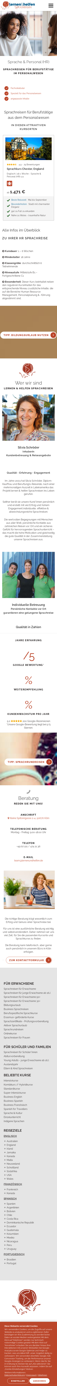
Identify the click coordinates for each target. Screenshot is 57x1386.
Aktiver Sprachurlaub (15, 1025)
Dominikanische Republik (20, 1222)
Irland (10, 1148)
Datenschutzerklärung (14, 1375)
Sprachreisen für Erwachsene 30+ (22, 1001)
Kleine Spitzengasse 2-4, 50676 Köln (28, 818)
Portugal (11, 1263)
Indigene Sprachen (14, 1121)
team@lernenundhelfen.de (28, 860)
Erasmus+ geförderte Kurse (19, 1017)
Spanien (11, 1203)
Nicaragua (12, 1241)
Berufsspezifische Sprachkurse (21, 1013)
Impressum (31, 1375)
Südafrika (12, 1171)
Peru (9, 1245)
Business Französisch (15, 1105)
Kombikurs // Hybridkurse (18, 1084)
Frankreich (12, 1189)
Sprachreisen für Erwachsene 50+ (22, 997)
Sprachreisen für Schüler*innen (20, 1052)
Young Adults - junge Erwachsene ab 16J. (26, 1060)
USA (9, 1175)
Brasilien (11, 1259)
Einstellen (18, 1381)
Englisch (10, 1136)
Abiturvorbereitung (14, 1056)
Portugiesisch (14, 1254)
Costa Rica (12, 1218)
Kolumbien (13, 1233)
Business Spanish (13, 1100)
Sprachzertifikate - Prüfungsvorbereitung (26, 1021)
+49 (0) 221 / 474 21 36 (28, 846)
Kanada (11, 1156)
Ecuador (11, 1226)
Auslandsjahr (11, 1064)
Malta (10, 1160)
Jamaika (11, 1152)
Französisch (13, 1184)
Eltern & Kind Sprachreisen (18, 1068)
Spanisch (10, 1198)
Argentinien (13, 1207)
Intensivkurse (11, 1080)
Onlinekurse (10, 1033)
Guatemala (13, 1230)
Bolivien (11, 1211)
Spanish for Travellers (15, 1109)
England (11, 1145)
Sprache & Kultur (13, 1113)
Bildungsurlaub (12, 1005)
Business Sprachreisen (16, 1009)
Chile (9, 1215)
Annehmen (39, 1381)
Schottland (13, 1167)
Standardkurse (12, 1088)
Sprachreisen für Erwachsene (20, 988)
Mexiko (10, 1237)
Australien (12, 1141)
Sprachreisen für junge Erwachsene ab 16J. (27, 992)
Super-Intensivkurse (15, 1092)
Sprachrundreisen (13, 1029)
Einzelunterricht (12, 1117)
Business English (13, 1096)
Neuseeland (13, 1163)
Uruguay (11, 1248)
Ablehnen (42, 1375)
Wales (10, 1178)
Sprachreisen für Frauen (17, 1037)
